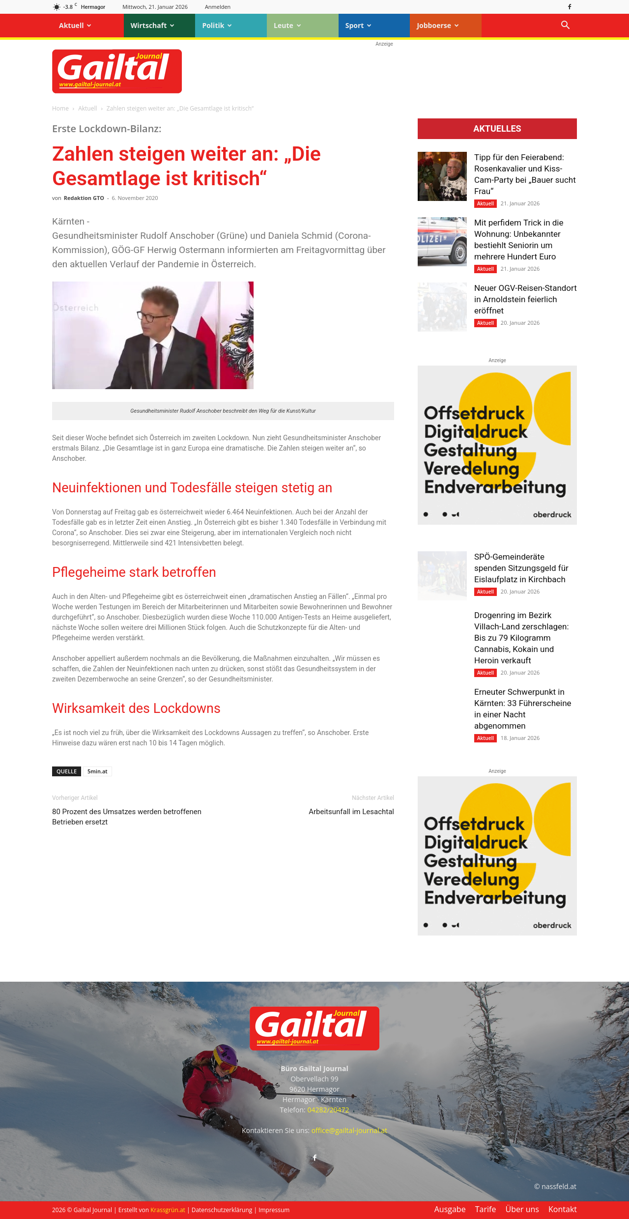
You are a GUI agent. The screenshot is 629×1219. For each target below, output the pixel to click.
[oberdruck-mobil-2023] (497, 522)
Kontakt (562, 1209)
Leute (287, 25)
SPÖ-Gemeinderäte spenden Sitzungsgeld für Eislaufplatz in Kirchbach (521, 568)
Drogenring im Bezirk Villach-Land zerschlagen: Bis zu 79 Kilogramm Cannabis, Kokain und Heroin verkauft (521, 637)
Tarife (485, 1209)
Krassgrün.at (167, 1210)
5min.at (97, 771)
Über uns (522, 1209)
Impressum (273, 1210)
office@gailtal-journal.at (349, 1130)
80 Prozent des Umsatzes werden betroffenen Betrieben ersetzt (126, 816)
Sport (358, 25)
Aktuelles (497, 128)
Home (60, 108)
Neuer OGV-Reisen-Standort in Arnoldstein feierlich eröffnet (525, 299)
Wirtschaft (153, 25)
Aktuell (75, 25)
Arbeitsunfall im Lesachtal (351, 811)
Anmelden (218, 6)
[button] (565, 26)
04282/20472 (328, 1109)
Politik (217, 25)
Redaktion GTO (84, 197)
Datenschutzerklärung (222, 1210)
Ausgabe (450, 1209)
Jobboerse (438, 25)
